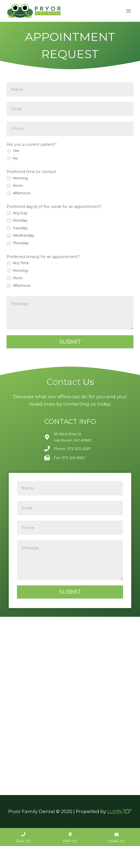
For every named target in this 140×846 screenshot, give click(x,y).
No (12, 158)
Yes (13, 150)
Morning (17, 178)
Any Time (18, 263)
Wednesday (20, 235)
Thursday (18, 243)
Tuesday (17, 228)
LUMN (119, 811)
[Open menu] (128, 11)
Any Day (17, 213)
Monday (17, 220)
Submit (70, 342)
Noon (15, 185)
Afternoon (19, 193)
